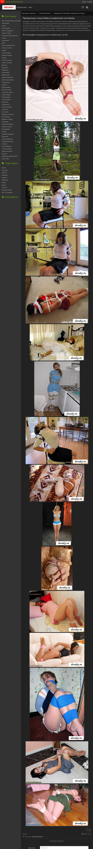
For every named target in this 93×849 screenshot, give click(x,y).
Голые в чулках (6, 33)
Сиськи (4, 38)
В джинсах (5, 136)
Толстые (4, 187)
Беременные (6, 75)
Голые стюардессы (7, 30)
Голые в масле (6, 99)
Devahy (8, 7)
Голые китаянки (7, 107)
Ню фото (4, 154)
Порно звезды (6, 94)
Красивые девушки (8, 134)
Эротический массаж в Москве (11, 21)
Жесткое (4, 173)
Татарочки (5, 102)
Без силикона (6, 117)
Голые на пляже (7, 62)
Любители (5, 180)
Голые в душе (6, 97)
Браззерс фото (21, 7)
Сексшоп (4, 144)
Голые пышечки (7, 60)
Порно (4, 168)
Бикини (4, 50)
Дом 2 (3, 43)
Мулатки (4, 65)
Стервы (4, 131)
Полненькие (5, 104)
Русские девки (6, 87)
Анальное (5, 170)
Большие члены (7, 190)
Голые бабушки (6, 146)
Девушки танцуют (7, 119)
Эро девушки (6, 129)
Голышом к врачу (7, 92)
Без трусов (5, 112)
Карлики (4, 177)
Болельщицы (6, 28)
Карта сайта (5, 158)
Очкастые (5, 109)
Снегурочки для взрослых (10, 35)
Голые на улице (7, 149)
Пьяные (4, 58)
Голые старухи (6, 53)
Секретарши (6, 72)
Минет (4, 182)
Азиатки (4, 85)
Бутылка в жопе (7, 90)
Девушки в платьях (8, 114)
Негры (4, 185)
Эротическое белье (8, 80)
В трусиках (5, 122)
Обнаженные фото (7, 124)
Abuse (84, 2)
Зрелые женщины (7, 77)
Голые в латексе (7, 48)
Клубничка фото (7, 126)
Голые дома (5, 23)
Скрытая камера (7, 55)
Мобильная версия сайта (9, 156)
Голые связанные (37, 836)
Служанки (5, 67)
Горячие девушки (7, 139)
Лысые (4, 26)
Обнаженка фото (7, 151)
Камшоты (5, 175)
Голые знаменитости (8, 45)
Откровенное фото (8, 141)
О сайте (89, 2)
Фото (29, 7)
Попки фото (5, 40)
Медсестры (5, 70)
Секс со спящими (7, 192)
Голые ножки (6, 82)
